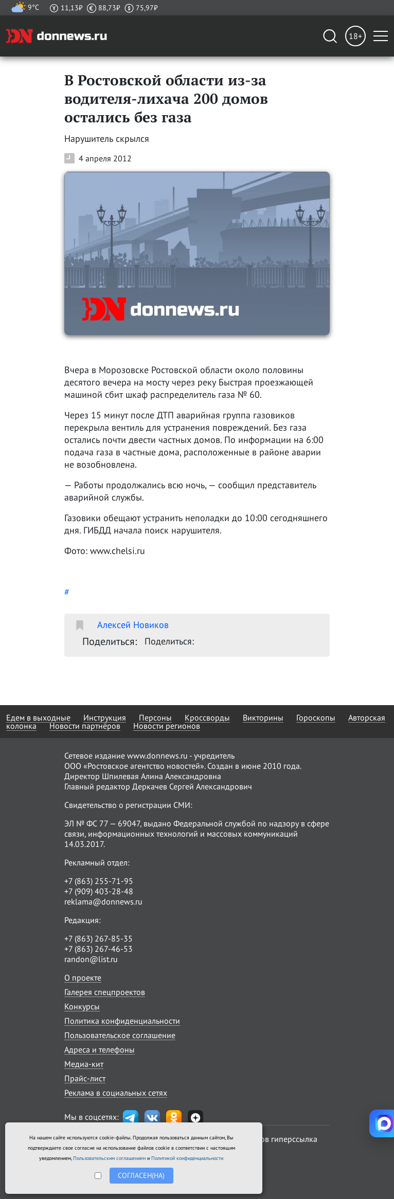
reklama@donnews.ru (103, 901)
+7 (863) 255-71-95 (98, 881)
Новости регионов (166, 726)
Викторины (263, 717)
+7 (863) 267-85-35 (98, 938)
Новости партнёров (84, 726)
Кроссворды (207, 717)
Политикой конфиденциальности (187, 1158)
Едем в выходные (38, 717)
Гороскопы (315, 717)
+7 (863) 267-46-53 (98, 949)
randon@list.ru (91, 959)
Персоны (155, 717)
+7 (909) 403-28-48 (98, 891)
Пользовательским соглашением (109, 1158)
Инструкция (104, 717)
